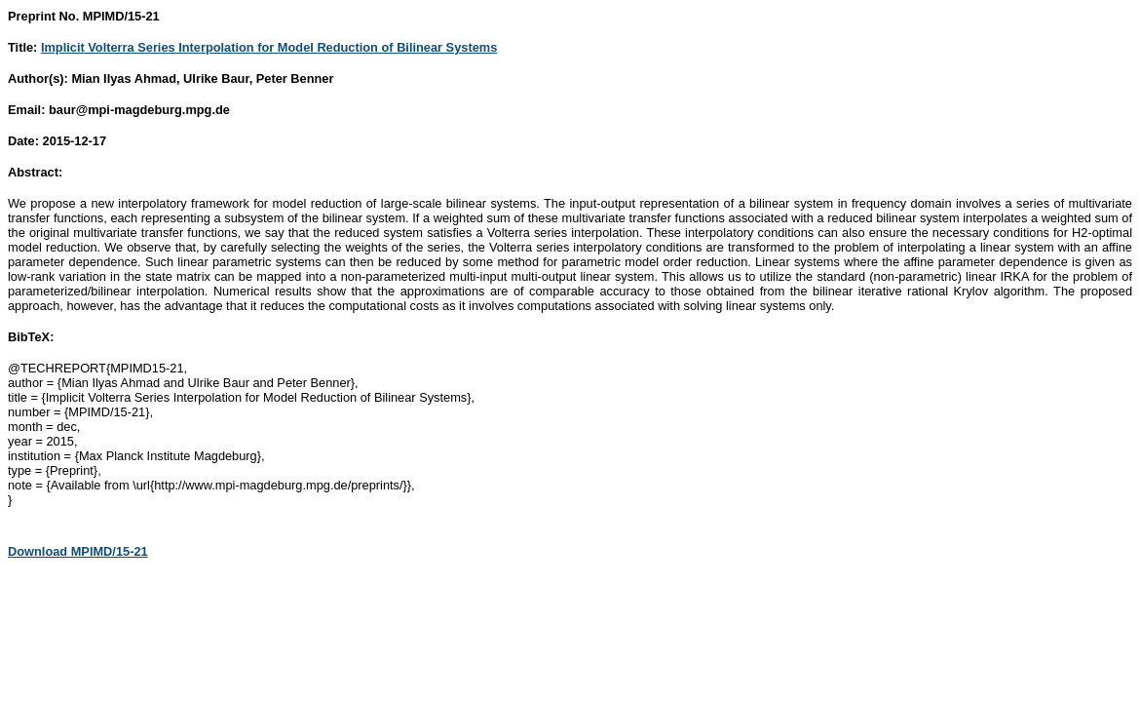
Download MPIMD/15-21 (78, 551)
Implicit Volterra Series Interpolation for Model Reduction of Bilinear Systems (269, 47)
